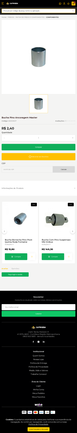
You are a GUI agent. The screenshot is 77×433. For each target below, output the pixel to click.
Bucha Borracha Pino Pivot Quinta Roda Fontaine (18, 241)
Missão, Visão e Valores (38, 370)
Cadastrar (38, 314)
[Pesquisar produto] (73, 11)
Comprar (38, 147)
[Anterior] (4, 232)
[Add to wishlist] (38, 156)
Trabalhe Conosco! (39, 374)
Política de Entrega (38, 363)
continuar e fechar (38, 429)
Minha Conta (38, 390)
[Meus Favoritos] (68, 4)
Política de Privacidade (38, 367)
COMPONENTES (52, 17)
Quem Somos (38, 356)
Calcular (64, 169)
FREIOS (11, 17)
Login (38, 386)
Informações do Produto (13, 188)
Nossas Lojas (38, 359)
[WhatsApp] (60, 3)
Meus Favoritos (38, 397)
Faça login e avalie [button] (15, 274)
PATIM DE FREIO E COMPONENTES (30, 17)
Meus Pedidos (38, 393)
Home (4, 17)
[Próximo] (72, 232)
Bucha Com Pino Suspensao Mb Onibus (56, 241)
